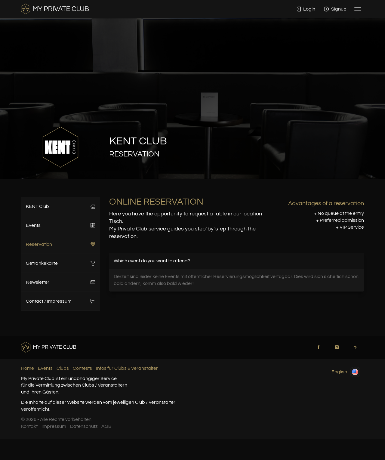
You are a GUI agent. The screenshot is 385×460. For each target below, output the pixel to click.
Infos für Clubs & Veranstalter (127, 368)
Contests (82, 368)
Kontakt (29, 426)
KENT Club (60, 206)
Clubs (63, 368)
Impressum (54, 426)
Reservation (60, 244)
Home (27, 368)
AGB (106, 426)
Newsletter (60, 282)
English (345, 372)
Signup (335, 9)
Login (305, 9)
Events (60, 225)
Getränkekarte (60, 263)
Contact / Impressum (60, 301)
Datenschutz (83, 426)
